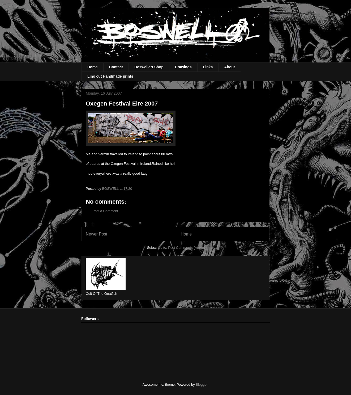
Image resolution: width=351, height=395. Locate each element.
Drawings (183, 67)
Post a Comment (105, 211)
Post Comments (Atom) (186, 248)
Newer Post (96, 234)
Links (208, 67)
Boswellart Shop (149, 67)
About (229, 67)
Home (92, 67)
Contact (116, 67)
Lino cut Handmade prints (110, 76)
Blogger (201, 384)
